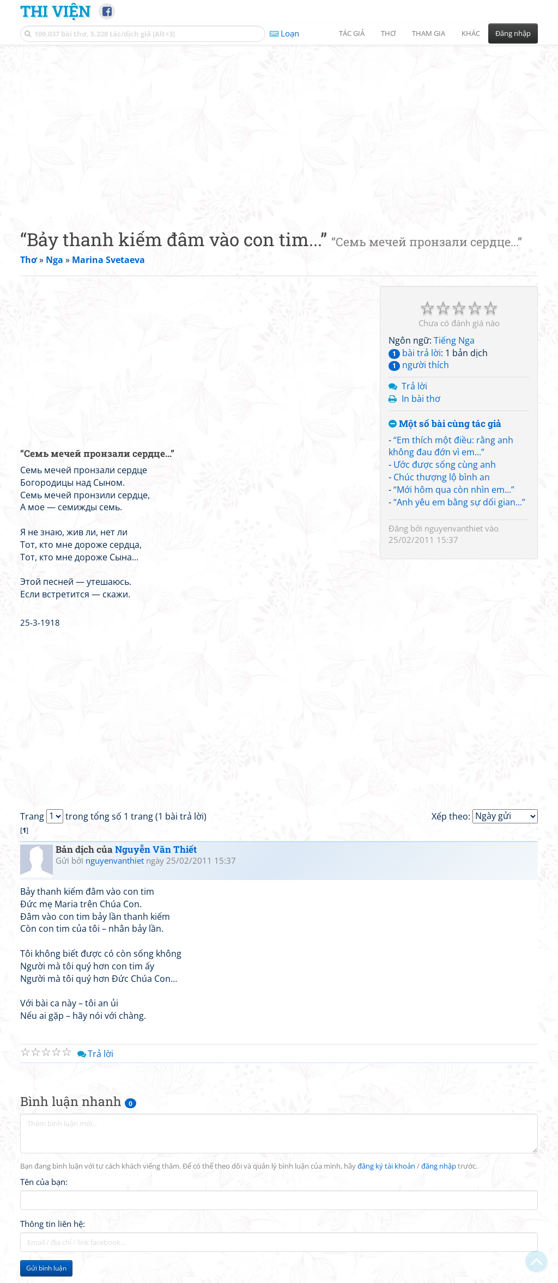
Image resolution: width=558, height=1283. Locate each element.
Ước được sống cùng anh (444, 465)
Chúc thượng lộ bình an (441, 477)
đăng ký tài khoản (386, 1166)
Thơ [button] (388, 33)
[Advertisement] (279, 128)
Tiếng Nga (454, 340)
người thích (419, 365)
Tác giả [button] (352, 33)
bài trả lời (415, 353)
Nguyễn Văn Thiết (156, 849)
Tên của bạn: (44, 1181)
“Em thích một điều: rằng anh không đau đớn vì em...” (451, 446)
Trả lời (414, 386)
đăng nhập (438, 1166)
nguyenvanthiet (453, 528)
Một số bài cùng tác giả (445, 424)
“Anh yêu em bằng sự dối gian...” (459, 502)
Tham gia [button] (428, 33)
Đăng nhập (513, 33)
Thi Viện (55, 11)
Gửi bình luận (46, 1268)
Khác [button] (471, 33)
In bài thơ (421, 399)
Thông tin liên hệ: (52, 1223)
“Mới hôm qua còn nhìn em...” (453, 490)
